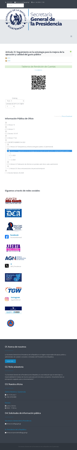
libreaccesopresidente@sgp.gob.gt (17, 432)
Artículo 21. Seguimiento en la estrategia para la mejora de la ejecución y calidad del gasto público (39, 151)
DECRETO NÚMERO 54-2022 (15, 142)
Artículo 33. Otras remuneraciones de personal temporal (26, 168)
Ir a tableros (38, 70)
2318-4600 (9, 2)
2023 (8, 58)
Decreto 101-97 (12, 133)
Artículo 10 (10, 125)
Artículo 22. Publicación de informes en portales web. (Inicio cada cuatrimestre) (33, 164)
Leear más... (10, 361)
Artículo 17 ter (11, 138)
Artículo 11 (10, 129)
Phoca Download (67, 116)
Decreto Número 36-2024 (15, 173)
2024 (8, 61)
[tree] (38, 148)
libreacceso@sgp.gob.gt (22, 2)
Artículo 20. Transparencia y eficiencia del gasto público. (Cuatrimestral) (30, 147)
